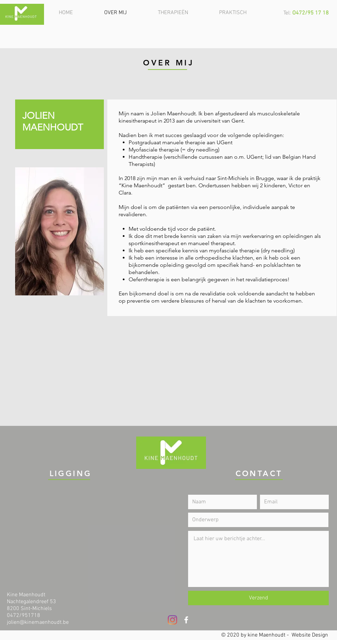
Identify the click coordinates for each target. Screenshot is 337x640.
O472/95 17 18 (310, 13)
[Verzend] (258, 598)
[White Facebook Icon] (186, 620)
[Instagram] (172, 620)
